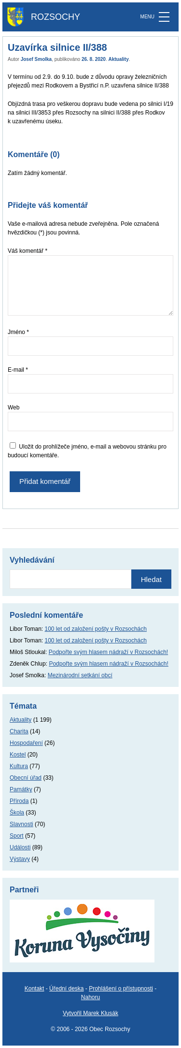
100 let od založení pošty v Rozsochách (96, 629)
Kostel (18, 754)
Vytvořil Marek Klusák (90, 1013)
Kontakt (34, 988)
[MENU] (164, 17)
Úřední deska (66, 988)
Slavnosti (21, 824)
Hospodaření (26, 743)
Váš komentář (27, 250)
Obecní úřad (26, 777)
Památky (21, 789)
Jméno (18, 332)
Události (20, 847)
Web (13, 407)
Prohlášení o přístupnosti (121, 988)
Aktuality (119, 59)
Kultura (19, 766)
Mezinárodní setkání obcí (80, 675)
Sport (17, 835)
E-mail (18, 369)
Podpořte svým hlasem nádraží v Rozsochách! (108, 652)
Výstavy (20, 859)
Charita (19, 731)
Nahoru (90, 997)
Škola (17, 812)
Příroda (19, 801)
